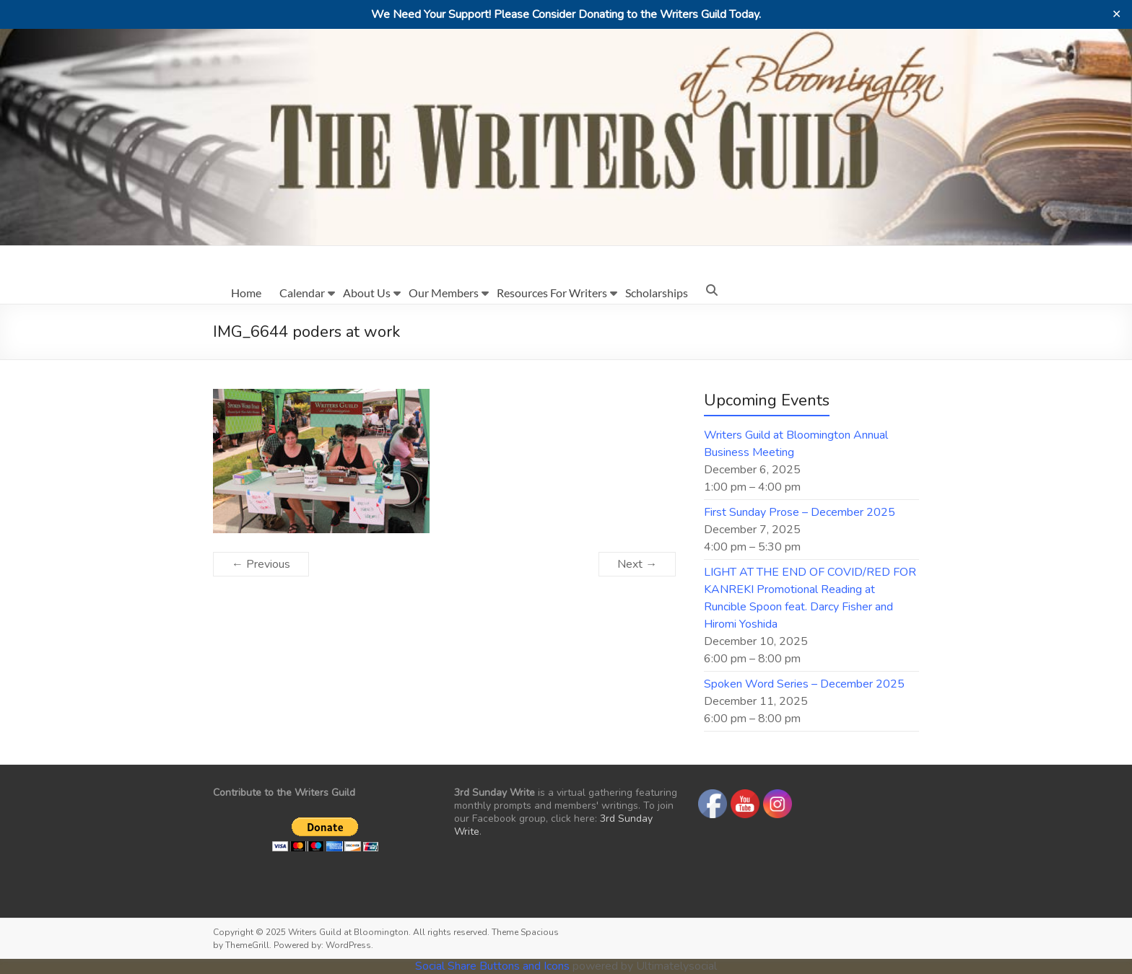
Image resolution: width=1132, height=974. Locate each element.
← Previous (261, 564)
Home (246, 292)
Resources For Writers (552, 292)
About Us (367, 292)
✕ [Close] (1116, 14)
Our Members (444, 292)
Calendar (302, 292)
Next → (637, 564)
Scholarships (656, 292)
